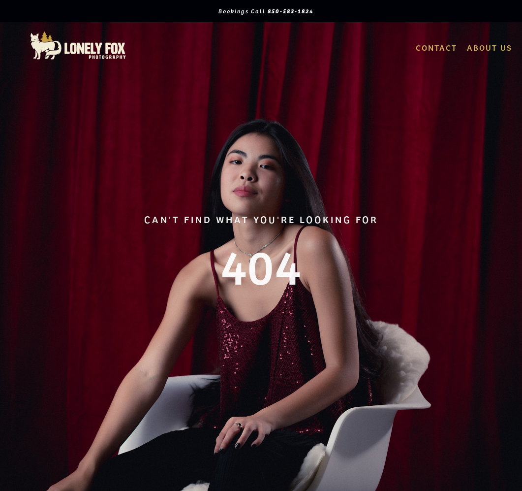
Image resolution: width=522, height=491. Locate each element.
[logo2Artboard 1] (78, 33)
